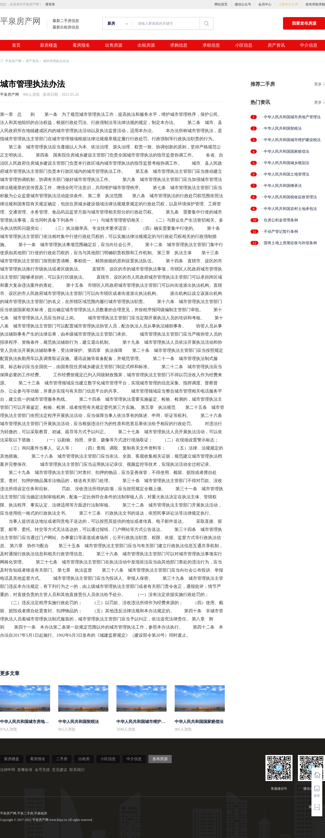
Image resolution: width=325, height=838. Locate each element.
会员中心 (264, 4)
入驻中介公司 (288, 4)
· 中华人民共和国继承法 (282, 186)
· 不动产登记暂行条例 (280, 232)
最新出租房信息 (66, 27)
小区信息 (243, 45)
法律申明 (7, 770)
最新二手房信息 (66, 21)
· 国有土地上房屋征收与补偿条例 (289, 243)
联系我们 (76, 770)
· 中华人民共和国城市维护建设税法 (291, 140)
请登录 (50, 4)
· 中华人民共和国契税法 (282, 128)
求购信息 (178, 45)
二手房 (61, 759)
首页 (16, 45)
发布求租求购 (315, 4)
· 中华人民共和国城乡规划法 (285, 163)
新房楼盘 (48, 45)
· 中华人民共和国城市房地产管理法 (291, 117)
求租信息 (211, 45)
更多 (318, 84)
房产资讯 (276, 45)
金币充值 (42, 770)
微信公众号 (243, 4)
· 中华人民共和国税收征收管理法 (289, 197)
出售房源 (114, 45)
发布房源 (160, 759)
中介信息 (308, 45)
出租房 (84, 759)
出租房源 (146, 45)
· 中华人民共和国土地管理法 (285, 174)
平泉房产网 (20, 21)
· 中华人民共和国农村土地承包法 (289, 209)
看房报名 (81, 45)
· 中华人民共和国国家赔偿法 (285, 151)
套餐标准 (24, 770)
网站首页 (220, 4)
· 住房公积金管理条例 (280, 220)
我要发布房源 (304, 23)
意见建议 (59, 770)
